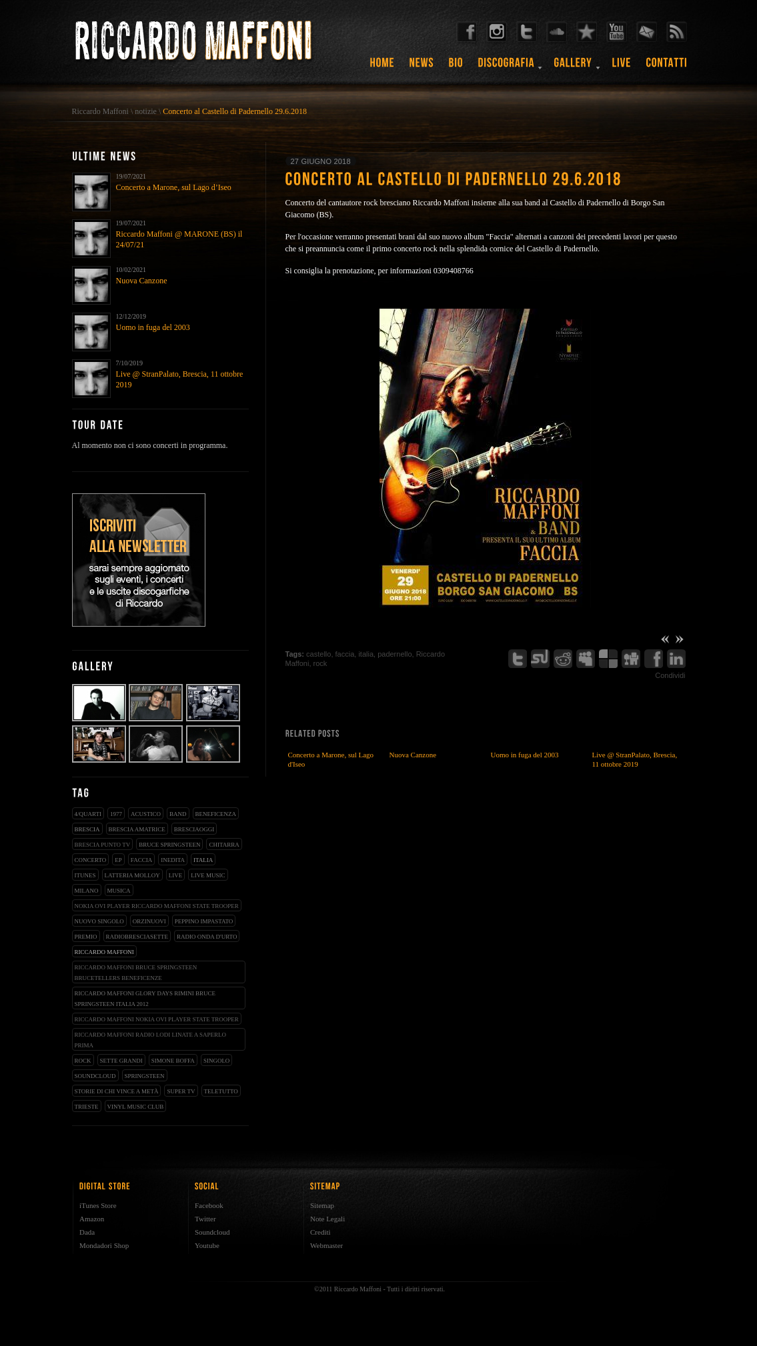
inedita (173, 860)
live (176, 875)
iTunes (85, 875)
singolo (216, 1060)
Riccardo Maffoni (100, 111)
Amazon (91, 1219)
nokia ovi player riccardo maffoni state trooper (157, 906)
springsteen (145, 1076)
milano (87, 890)
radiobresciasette (137, 936)
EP (118, 860)
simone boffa (173, 1060)
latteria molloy (132, 875)
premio (86, 936)
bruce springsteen (169, 844)
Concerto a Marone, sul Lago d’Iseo (173, 187)
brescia (87, 829)
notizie (146, 111)
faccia (141, 860)
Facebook (209, 1205)
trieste (87, 1106)
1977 (116, 814)
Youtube (207, 1245)
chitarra (224, 844)
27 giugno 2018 (321, 161)
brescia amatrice (137, 829)
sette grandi (121, 1060)
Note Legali (327, 1219)
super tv (181, 1091)
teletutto (221, 1091)
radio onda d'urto (207, 936)
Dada (87, 1232)
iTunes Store (98, 1205)
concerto (91, 860)
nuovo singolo (99, 921)
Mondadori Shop (104, 1245)
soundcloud (95, 1076)
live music (208, 875)
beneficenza (216, 814)
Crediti (320, 1232)
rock (83, 1060)
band (178, 814)
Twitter (205, 1219)
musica (119, 890)
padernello (394, 654)
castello (318, 654)
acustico (146, 814)
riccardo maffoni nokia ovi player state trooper (157, 1019)
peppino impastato (204, 921)
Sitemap (322, 1205)
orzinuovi (149, 921)
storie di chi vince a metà (117, 1091)
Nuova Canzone (141, 280)
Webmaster (326, 1245)
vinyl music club (135, 1106)
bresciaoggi (194, 829)
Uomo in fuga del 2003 (153, 327)
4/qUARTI (88, 814)
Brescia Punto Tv (103, 844)
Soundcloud (212, 1232)
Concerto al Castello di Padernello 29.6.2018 (235, 111)
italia (203, 860)
